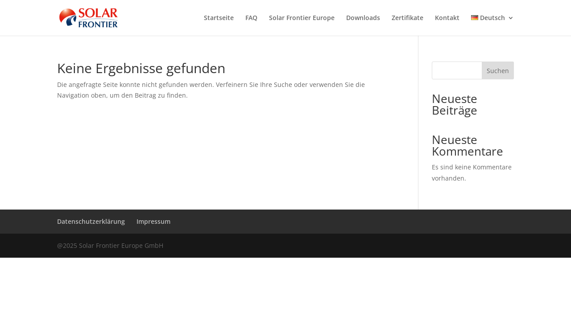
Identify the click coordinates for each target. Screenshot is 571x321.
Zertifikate (407, 18)
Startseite (219, 18)
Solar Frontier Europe (302, 18)
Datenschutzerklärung (91, 221)
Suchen (498, 70)
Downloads (363, 18)
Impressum (153, 221)
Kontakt (447, 18)
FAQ (251, 18)
